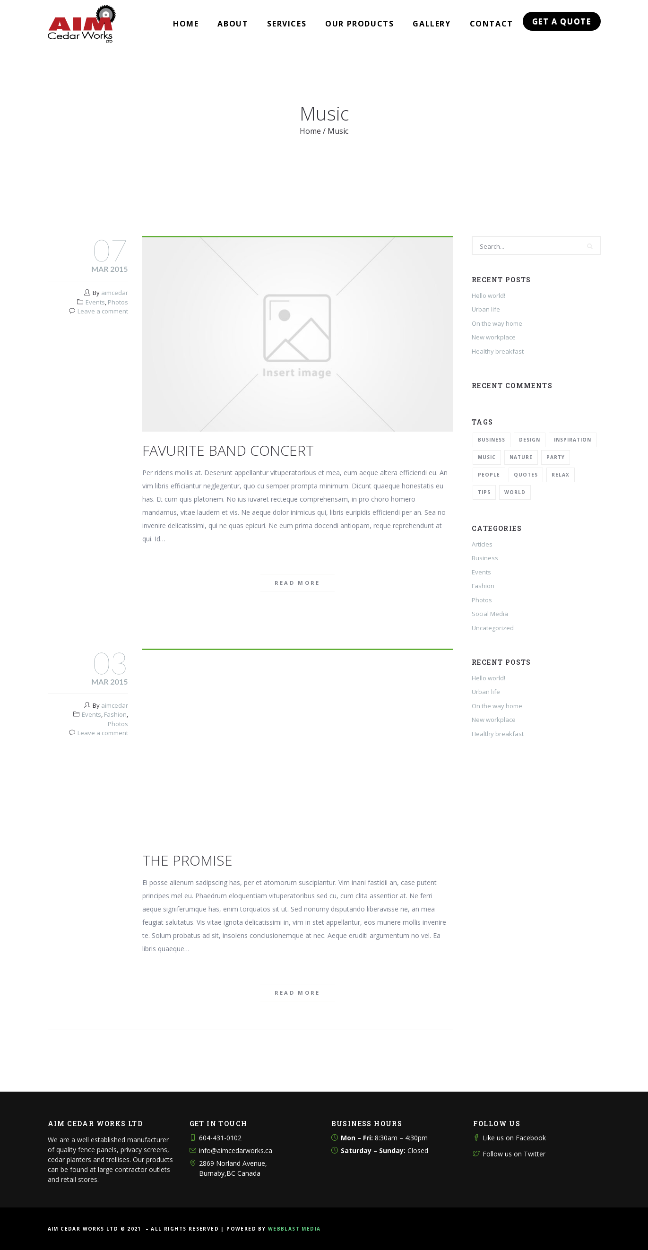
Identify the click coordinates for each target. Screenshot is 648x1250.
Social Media (490, 613)
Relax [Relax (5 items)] (561, 474)
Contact (491, 23)
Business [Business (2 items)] (491, 439)
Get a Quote (561, 21)
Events (95, 302)
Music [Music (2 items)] (487, 457)
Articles (482, 544)
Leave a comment (103, 311)
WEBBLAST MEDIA (294, 1228)
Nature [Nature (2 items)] (521, 457)
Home (186, 23)
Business (485, 558)
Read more (297, 582)
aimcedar (114, 292)
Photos (118, 302)
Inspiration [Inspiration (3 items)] (572, 439)
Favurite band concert (228, 450)
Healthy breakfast (498, 351)
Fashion (115, 714)
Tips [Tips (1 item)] (484, 492)
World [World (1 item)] (515, 492)
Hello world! (488, 295)
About (232, 23)
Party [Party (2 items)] (555, 457)
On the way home (497, 323)
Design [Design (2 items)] (529, 439)
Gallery (431, 23)
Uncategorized (493, 628)
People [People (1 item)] (489, 474)
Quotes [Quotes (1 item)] (526, 474)
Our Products (359, 23)
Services (286, 23)
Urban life (486, 309)
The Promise (187, 860)
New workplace (494, 337)
